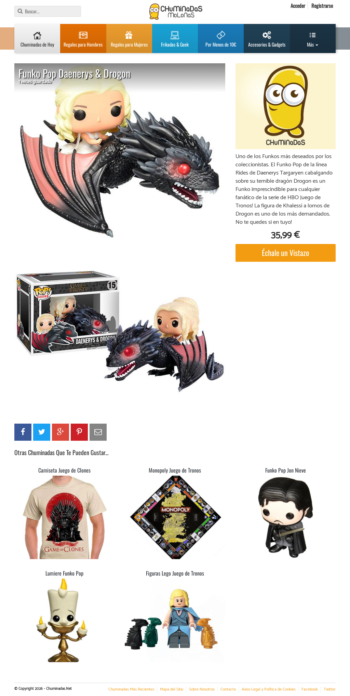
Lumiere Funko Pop (64, 573)
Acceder (298, 5)
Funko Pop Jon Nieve (285, 470)
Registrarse (322, 5)
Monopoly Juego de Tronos (175, 470)
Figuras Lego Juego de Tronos (175, 573)
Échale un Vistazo (285, 252)
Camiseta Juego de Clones (64, 470)
